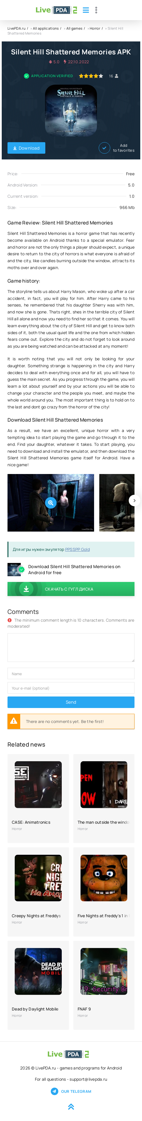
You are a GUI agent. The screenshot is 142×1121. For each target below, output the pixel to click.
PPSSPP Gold (77, 549)
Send (71, 702)
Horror (95, 28)
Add (116, 148)
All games (74, 28)
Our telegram (71, 1091)
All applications (46, 28)
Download (26, 148)
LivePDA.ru (16, 28)
